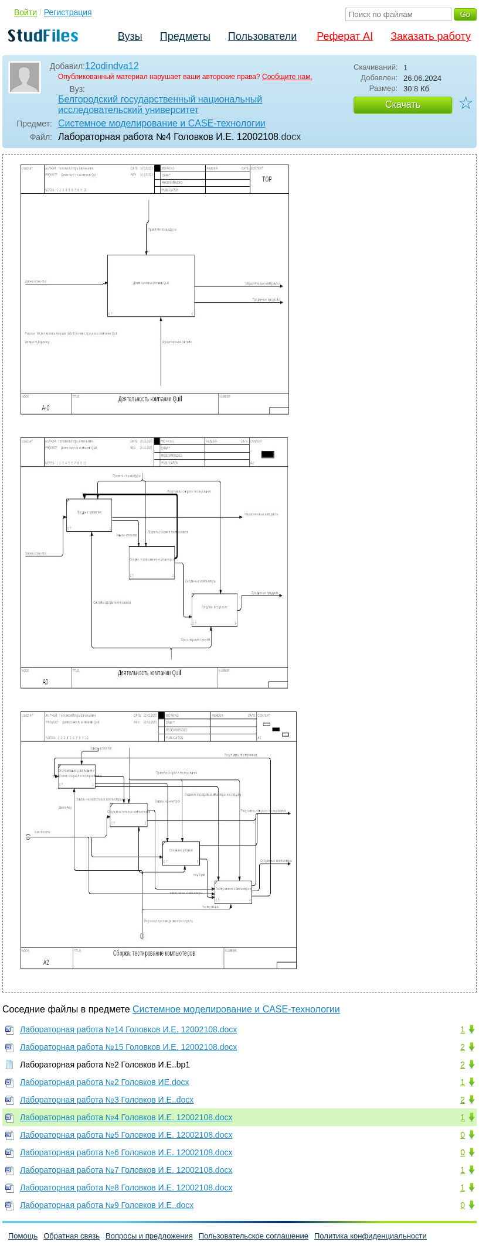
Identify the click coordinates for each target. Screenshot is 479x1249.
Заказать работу (430, 36)
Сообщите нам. (287, 76)
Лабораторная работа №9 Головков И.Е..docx (106, 1205)
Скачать (402, 104)
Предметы (185, 36)
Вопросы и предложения (149, 1235)
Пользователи (262, 36)
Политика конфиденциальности (370, 1235)
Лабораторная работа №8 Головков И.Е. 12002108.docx (126, 1187)
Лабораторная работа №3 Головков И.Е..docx (106, 1099)
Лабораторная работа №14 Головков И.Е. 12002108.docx (128, 1029)
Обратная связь (71, 1235)
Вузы (130, 36)
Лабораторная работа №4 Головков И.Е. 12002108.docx (126, 1117)
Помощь (23, 1235)
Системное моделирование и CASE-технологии (162, 123)
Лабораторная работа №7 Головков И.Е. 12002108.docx (126, 1170)
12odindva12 (112, 66)
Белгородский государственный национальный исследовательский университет (160, 104)
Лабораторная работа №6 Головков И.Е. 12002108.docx (126, 1152)
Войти (25, 12)
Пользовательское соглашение (253, 1235)
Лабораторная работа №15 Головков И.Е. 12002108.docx (128, 1047)
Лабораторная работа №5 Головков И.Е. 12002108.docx (126, 1135)
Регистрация (68, 12)
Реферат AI (345, 36)
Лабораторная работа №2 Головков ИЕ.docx (104, 1082)
